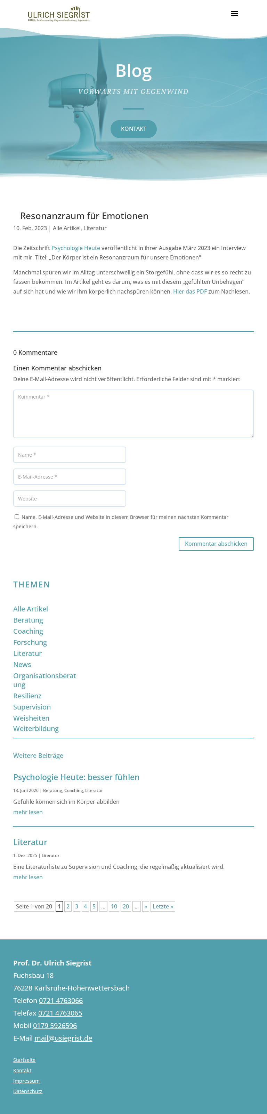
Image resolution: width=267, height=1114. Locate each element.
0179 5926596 (55, 1025)
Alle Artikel (67, 228)
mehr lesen (28, 812)
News (22, 664)
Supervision (32, 707)
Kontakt (22, 1071)
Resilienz (27, 695)
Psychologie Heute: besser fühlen (76, 777)
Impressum (26, 1081)
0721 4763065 (60, 1013)
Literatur (95, 228)
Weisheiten (31, 718)
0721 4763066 (61, 1000)
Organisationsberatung (44, 680)
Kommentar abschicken (216, 543)
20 (126, 906)
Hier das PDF (190, 291)
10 (114, 906)
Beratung (28, 620)
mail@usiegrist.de (63, 1038)
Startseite (24, 1060)
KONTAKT (133, 129)
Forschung (30, 642)
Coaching (28, 631)
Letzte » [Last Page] (163, 906)
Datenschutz (27, 1092)
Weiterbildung (36, 728)
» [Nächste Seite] (145, 906)
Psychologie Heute (75, 248)
